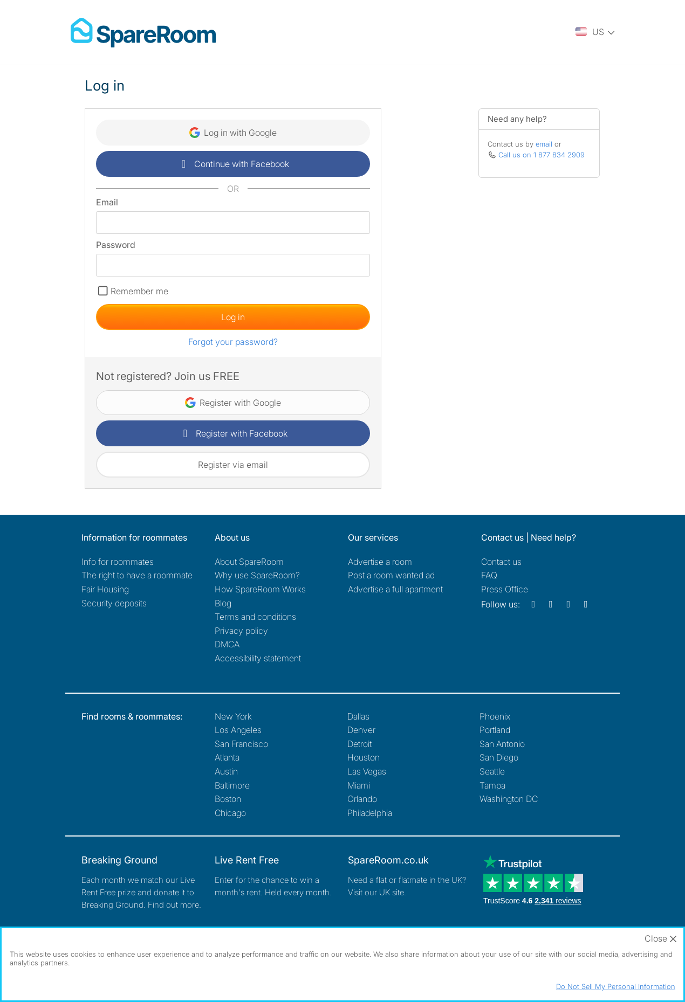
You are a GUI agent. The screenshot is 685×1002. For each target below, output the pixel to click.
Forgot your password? (233, 341)
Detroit (359, 743)
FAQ (489, 575)
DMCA (227, 644)
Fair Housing (105, 589)
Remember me (139, 291)
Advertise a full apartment (395, 589)
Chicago (230, 812)
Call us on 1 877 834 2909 (541, 154)
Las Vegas (366, 771)
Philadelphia (369, 812)
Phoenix (495, 716)
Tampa (492, 785)
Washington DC (509, 798)
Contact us (501, 561)
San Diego (499, 757)
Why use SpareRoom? (257, 575)
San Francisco (241, 743)
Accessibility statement (258, 658)
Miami (358, 785)
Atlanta (227, 757)
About (249, 561)
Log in (233, 317)
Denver (361, 729)
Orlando (362, 798)
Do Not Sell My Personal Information (615, 986)
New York (233, 716)
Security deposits (114, 603)
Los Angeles (238, 729)
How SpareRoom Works (260, 589)
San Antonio (502, 743)
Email (107, 202)
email (544, 144)
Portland (495, 729)
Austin (226, 771)
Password (115, 244)
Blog (223, 603)
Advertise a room (380, 561)
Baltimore (232, 785)
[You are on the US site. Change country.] (596, 32)
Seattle (492, 771)
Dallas (358, 716)
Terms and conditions (255, 616)
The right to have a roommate (137, 575)
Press (504, 589)
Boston (228, 798)
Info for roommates (117, 561)
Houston (363, 757)
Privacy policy (241, 630)
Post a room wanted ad (391, 575)
